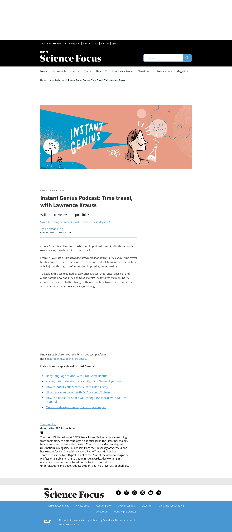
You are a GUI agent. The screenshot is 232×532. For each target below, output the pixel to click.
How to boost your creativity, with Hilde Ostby (77, 387)
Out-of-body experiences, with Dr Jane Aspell (76, 407)
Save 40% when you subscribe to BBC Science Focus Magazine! (75, 221)
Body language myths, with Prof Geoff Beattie (76, 376)
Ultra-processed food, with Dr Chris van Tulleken (78, 392)
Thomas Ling (48, 424)
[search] (187, 58)
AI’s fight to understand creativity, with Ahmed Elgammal (84, 381)
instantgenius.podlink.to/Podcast (67, 358)
